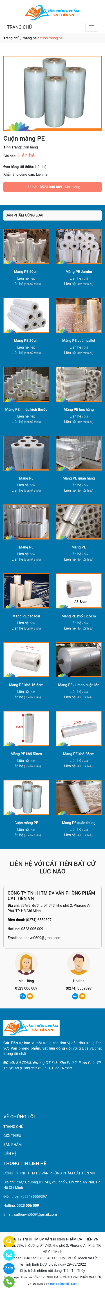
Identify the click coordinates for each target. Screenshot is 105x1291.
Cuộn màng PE (26, 823)
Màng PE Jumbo (78, 272)
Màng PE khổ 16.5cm (26, 685)
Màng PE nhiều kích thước (26, 409)
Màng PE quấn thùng (79, 823)
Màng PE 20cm (26, 340)
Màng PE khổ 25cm (78, 754)
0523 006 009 (51, 187)
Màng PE (26, 478)
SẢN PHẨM (12, 1145)
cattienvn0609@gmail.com (39, 938)
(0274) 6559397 (38, 920)
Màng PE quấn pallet (78, 340)
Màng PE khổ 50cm (26, 754)
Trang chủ (11, 38)
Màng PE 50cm (26, 272)
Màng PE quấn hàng (79, 478)
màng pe (30, 38)
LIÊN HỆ (9, 1154)
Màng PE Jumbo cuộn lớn (78, 685)
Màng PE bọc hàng (79, 409)
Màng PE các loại (26, 616)
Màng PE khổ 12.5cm (79, 616)
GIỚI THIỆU (12, 1136)
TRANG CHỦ (19, 27)
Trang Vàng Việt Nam (63, 1283)
